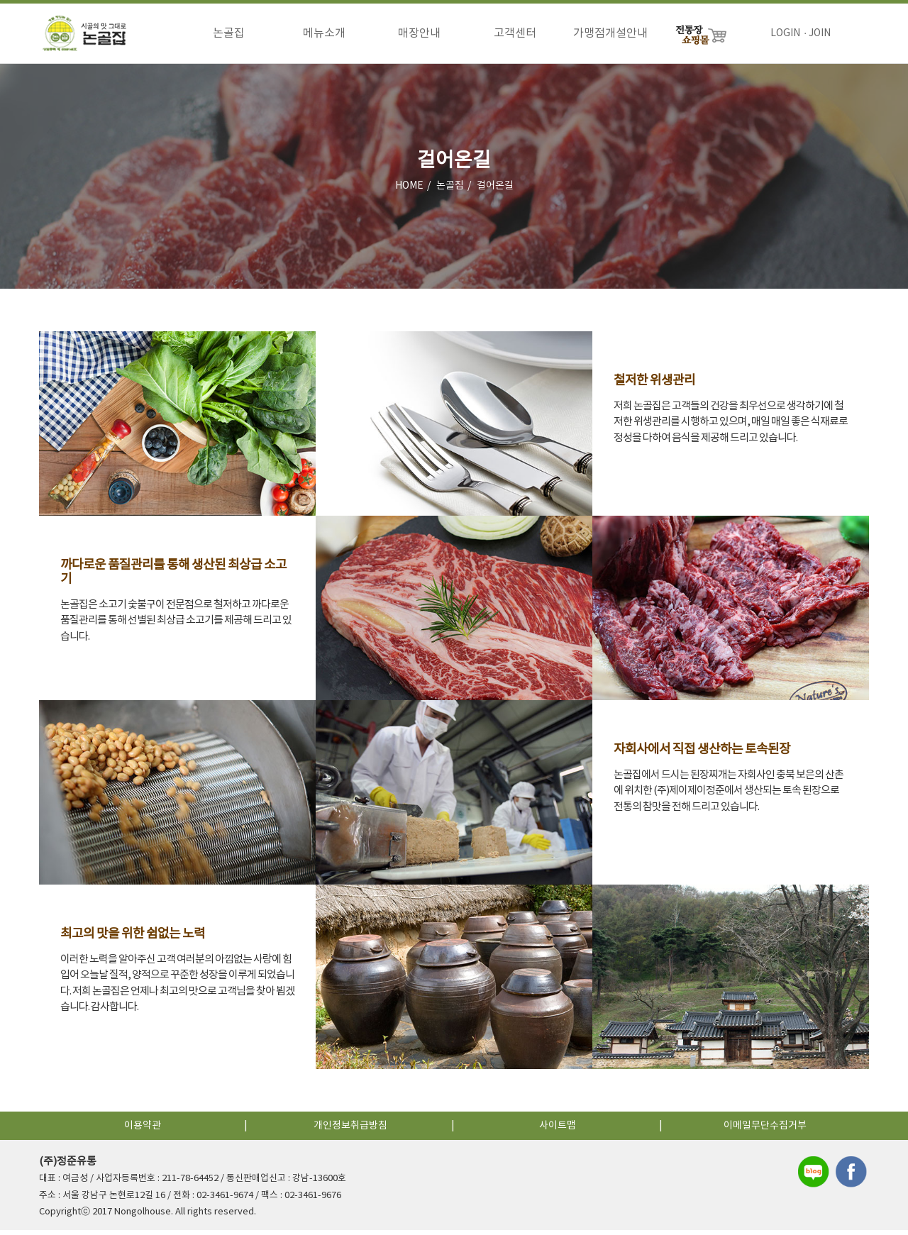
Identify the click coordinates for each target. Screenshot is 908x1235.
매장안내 (419, 33)
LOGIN (785, 33)
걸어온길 (495, 190)
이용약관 (142, 1130)
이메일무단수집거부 (765, 1130)
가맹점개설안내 (610, 33)
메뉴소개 (324, 33)
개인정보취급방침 (350, 1130)
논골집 (229, 33)
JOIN (820, 33)
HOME (409, 190)
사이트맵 (557, 1130)
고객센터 (515, 33)
